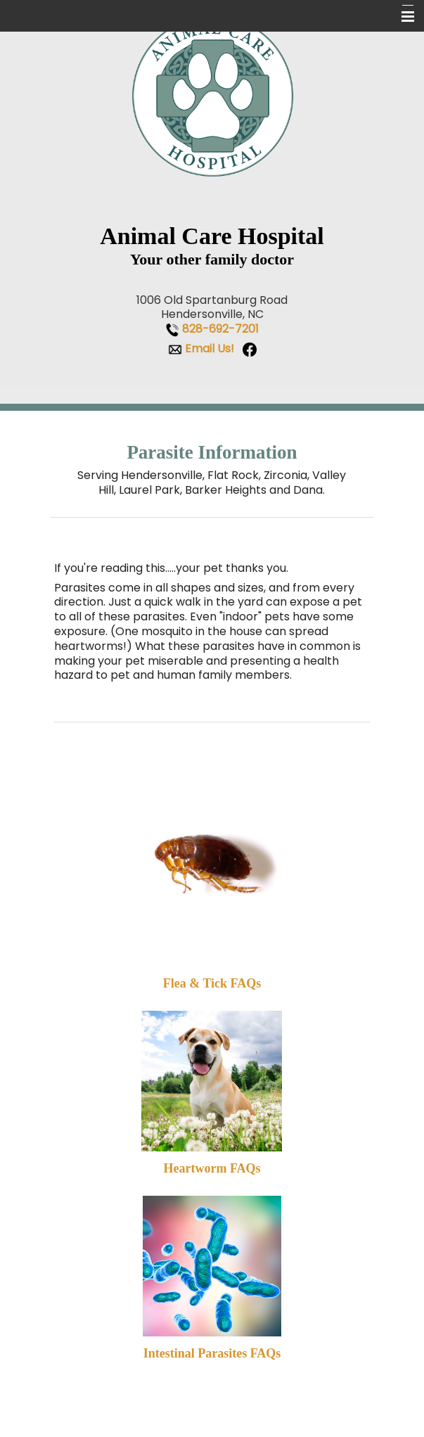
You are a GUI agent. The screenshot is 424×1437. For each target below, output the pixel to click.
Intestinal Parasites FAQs (212, 1353)
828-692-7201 (220, 329)
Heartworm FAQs (211, 1168)
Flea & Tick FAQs (212, 983)
